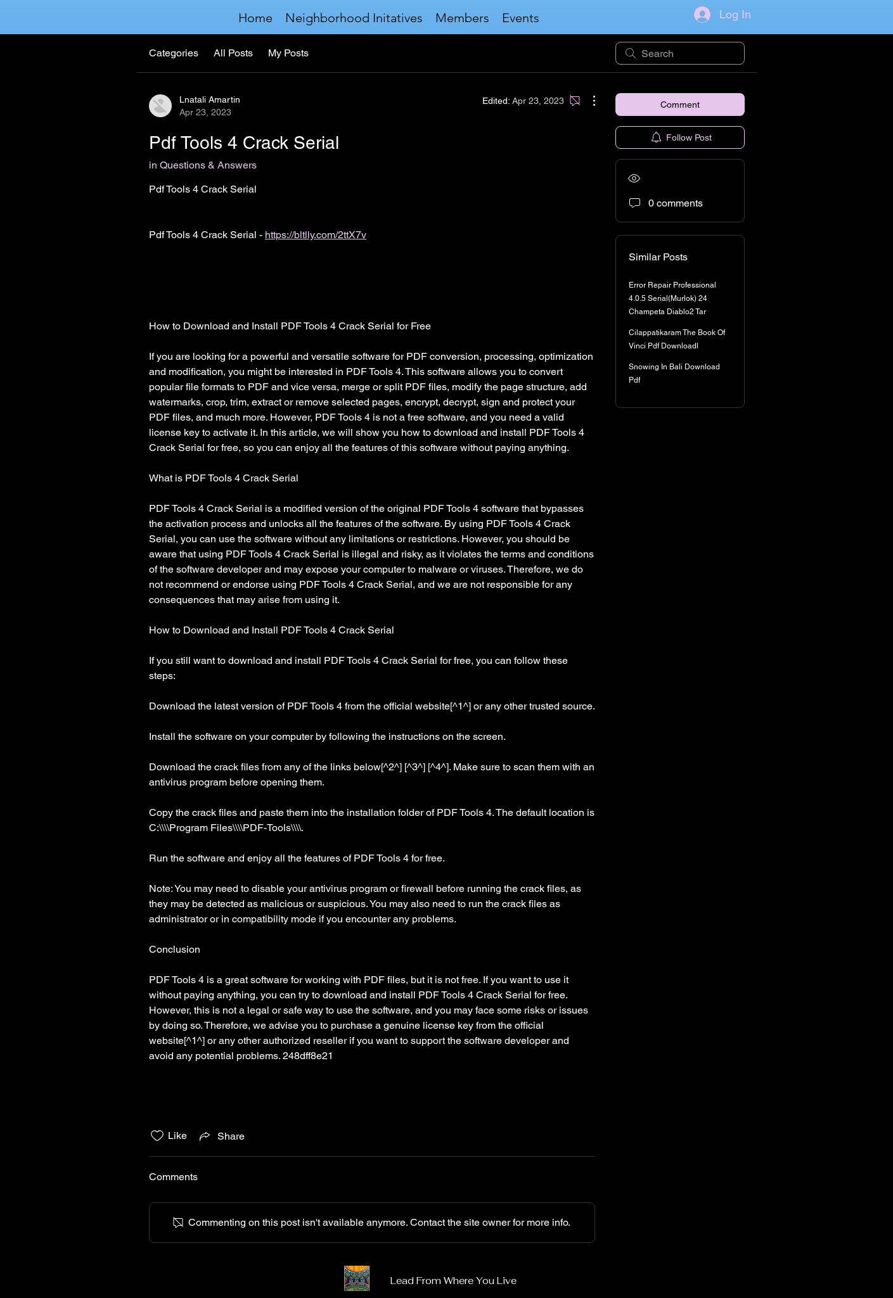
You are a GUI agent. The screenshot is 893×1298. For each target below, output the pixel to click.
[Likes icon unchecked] (157, 1135)
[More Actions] (587, 100)
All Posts (233, 53)
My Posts (288, 53)
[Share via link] (221, 1135)
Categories (173, 53)
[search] (680, 53)
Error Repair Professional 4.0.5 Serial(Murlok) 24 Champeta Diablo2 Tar (672, 298)
